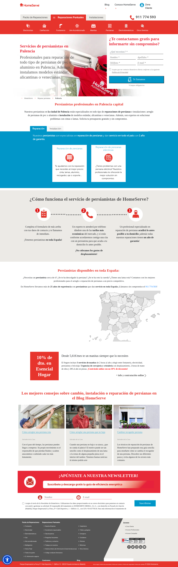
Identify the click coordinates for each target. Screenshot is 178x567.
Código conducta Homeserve (53, 552)
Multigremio (27, 545)
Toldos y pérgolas (84, 530)
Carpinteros (82, 526)
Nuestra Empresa (50, 526)
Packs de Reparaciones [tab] (35, 17)
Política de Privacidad (120, 72)
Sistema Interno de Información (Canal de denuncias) (61, 549)
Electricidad (27, 530)
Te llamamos (136, 79)
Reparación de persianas (69, 148)
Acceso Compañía (131, 533)
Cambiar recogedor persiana (129, 432)
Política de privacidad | (106, 564)
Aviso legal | (96, 564)
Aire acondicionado (30, 541)
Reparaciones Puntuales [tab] (70, 17)
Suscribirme (145, 503)
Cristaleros (82, 537)
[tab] (38, 129)
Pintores (81, 541)
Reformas (82, 545)
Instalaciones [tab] (96, 17)
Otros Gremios (83, 549)
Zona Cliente (129, 526)
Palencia (58, 98)
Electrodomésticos (29, 533)
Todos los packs (29, 552)
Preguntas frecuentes (51, 537)
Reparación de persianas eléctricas (108, 148)
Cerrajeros (82, 533)
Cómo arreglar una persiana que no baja (87, 432)
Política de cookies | (117, 564)
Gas (25, 537)
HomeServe (28, 98)
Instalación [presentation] (55, 128)
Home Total (27, 549)
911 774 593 (146, 17)
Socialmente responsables (53, 530)
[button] (7, 559)
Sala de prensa (49, 533)
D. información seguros (31, 556)
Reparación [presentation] (38, 128)
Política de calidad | (140, 564)
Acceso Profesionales (132, 530)
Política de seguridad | (129, 564)
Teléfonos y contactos (51, 541)
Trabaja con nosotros (51, 545)
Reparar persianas (44, 98)
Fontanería (27, 526)
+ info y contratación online (131, 375)
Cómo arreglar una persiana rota (36, 432)
